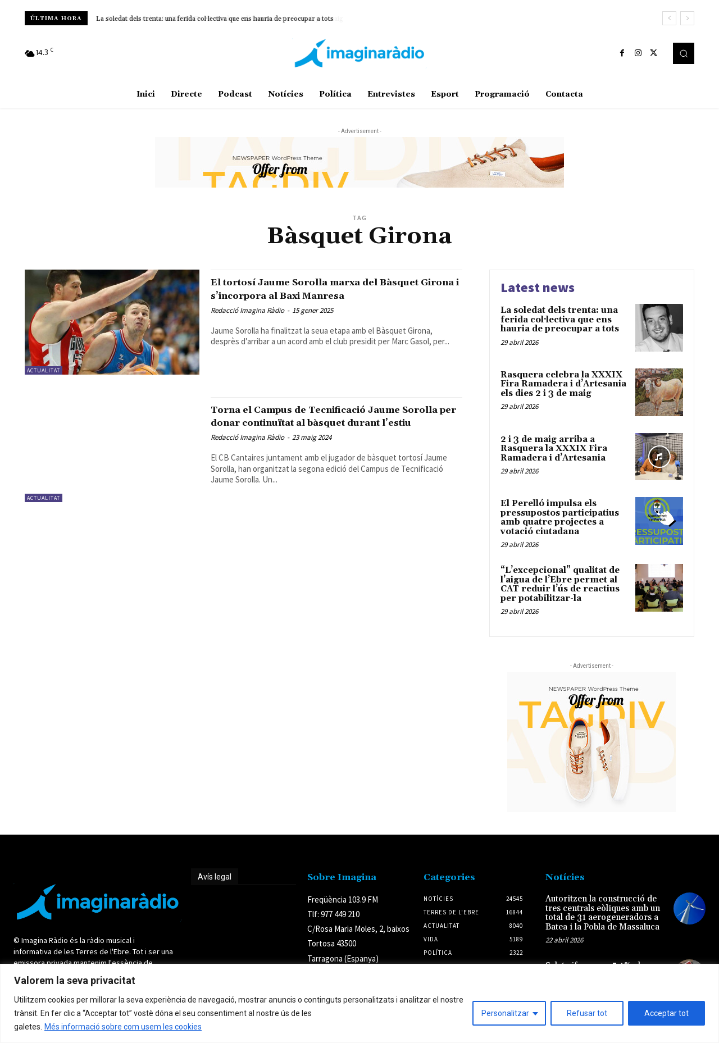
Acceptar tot (666, 1013)
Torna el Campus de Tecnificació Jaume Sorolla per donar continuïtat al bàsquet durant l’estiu (334, 422)
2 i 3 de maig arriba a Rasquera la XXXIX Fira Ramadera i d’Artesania (553, 448)
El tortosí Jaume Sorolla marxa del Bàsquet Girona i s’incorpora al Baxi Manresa (322, 295)
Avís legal (214, 876)
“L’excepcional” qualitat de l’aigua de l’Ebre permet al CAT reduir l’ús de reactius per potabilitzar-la (560, 584)
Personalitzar (505, 1013)
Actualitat (43, 370)
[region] (359, 1003)
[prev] (669, 18)
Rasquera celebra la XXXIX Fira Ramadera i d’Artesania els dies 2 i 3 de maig (214, 19)
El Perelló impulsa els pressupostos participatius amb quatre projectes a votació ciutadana (559, 517)
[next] (687, 18)
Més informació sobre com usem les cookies (123, 1026)
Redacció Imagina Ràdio (247, 323)
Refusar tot (587, 1013)
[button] (683, 53)
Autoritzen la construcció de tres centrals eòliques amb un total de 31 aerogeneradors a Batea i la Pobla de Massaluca (602, 913)
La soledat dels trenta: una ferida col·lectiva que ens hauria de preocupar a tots (559, 319)
